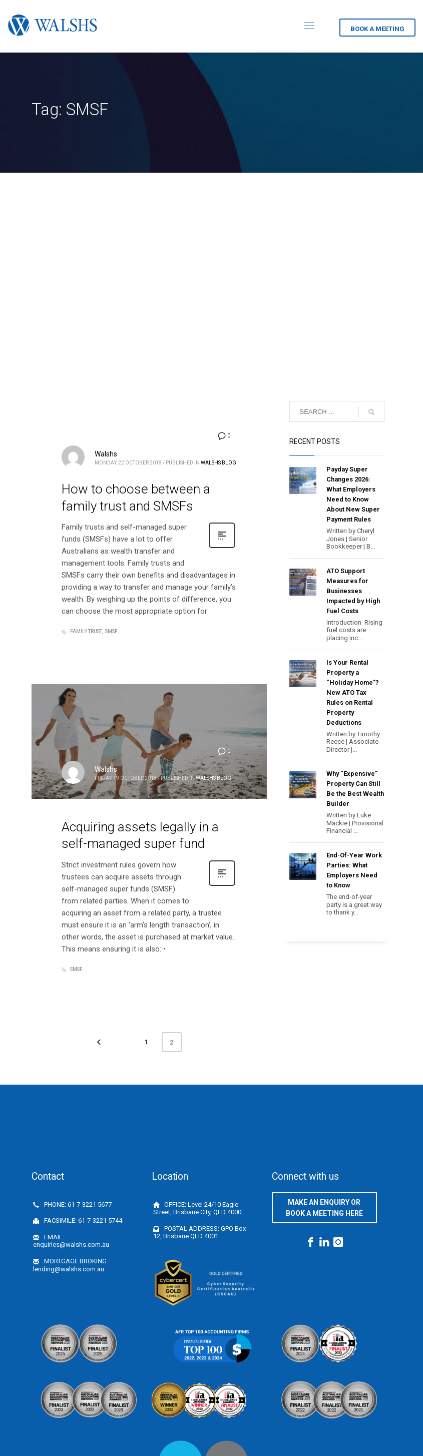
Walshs (106, 454)
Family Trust (86, 631)
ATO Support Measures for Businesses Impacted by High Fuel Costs (353, 591)
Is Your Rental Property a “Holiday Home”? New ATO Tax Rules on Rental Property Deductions (352, 692)
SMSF (111, 631)
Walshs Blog (218, 462)
